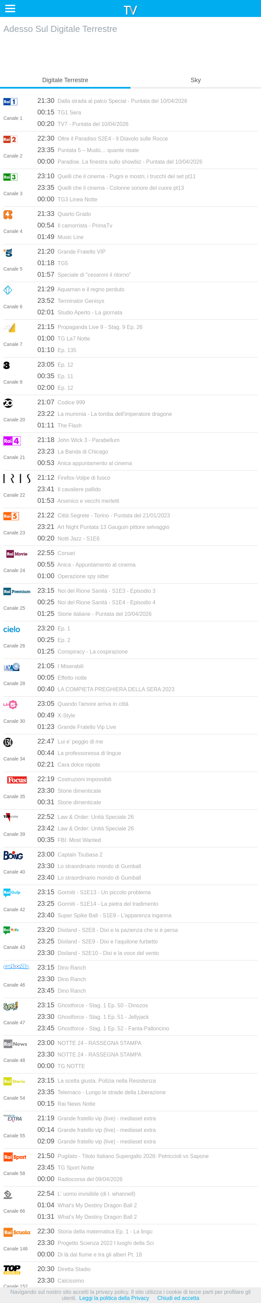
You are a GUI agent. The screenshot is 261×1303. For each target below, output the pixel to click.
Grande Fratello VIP (71, 251)
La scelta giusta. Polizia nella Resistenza (96, 1080)
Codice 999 (61, 402)
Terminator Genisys (70, 300)
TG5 (52, 263)
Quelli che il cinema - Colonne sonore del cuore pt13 (110, 187)
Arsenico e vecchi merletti (78, 500)
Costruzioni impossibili (74, 779)
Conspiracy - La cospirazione (82, 651)
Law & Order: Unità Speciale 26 (85, 816)
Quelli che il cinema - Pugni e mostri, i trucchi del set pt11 (116, 176)
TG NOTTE (61, 1065)
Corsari (56, 552)
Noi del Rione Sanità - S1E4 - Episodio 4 (96, 602)
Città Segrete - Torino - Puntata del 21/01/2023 (103, 515)
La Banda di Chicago (72, 451)
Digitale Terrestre (65, 80)
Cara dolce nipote (68, 764)
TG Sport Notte (65, 1167)
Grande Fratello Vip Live (76, 726)
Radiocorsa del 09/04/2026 (80, 1178)
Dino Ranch (61, 967)
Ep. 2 (53, 639)
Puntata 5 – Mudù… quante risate (88, 149)
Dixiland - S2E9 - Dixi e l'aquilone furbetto (97, 941)
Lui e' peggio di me (70, 741)
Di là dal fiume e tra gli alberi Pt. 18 (89, 1254)
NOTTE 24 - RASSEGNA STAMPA (89, 1042)
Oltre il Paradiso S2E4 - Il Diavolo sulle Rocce (102, 138)
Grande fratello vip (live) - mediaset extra (96, 1118)
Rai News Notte (66, 1103)
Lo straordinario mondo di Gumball (89, 865)
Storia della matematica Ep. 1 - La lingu (95, 1231)
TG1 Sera (59, 112)
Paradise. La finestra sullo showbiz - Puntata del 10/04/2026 (120, 161)
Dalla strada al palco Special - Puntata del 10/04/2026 (112, 100)
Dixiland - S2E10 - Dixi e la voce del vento (98, 952)
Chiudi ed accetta (178, 1298)
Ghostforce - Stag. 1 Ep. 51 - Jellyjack (93, 1016)
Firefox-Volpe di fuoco (73, 477)
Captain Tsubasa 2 (70, 854)
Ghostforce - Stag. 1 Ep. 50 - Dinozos (92, 1005)
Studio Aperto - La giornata (79, 312)
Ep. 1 (53, 628)
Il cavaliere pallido (69, 489)
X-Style (56, 715)
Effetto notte (62, 677)
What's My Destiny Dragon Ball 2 (87, 1205)
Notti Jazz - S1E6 (68, 538)
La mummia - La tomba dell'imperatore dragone (104, 413)
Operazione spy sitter (73, 576)
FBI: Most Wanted (69, 839)
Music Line (60, 236)
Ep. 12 (55, 364)
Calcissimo (60, 1280)
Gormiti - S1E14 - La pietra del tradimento (97, 903)
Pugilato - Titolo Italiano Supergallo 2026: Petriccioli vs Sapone (123, 1155)
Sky (196, 80)
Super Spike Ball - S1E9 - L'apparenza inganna (104, 915)
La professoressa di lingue (79, 752)
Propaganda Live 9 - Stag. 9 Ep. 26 (89, 326)
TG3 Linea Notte (67, 199)
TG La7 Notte (63, 338)
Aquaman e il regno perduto (80, 289)
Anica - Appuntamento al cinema (86, 564)
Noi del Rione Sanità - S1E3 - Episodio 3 (96, 590)
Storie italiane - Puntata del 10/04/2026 (94, 613)
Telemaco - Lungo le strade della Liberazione (101, 1092)
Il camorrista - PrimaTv (74, 225)
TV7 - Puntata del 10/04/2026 (82, 123)
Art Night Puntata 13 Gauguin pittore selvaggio (103, 526)
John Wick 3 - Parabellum (78, 439)
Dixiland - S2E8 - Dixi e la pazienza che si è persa (107, 929)
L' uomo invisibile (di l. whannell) (86, 1193)
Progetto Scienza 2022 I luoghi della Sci (95, 1242)
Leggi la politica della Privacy (114, 1298)
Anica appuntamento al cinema (84, 462)
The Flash (59, 425)
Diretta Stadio (63, 1268)
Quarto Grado (64, 213)
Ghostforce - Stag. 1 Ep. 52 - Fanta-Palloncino (103, 1028)
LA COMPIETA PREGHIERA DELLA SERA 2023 (105, 689)
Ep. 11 (55, 376)
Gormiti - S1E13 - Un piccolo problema (94, 892)
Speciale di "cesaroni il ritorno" (84, 274)
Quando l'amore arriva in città (82, 703)
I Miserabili (60, 665)
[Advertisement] (130, 53)
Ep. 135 (56, 349)
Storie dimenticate (69, 790)
